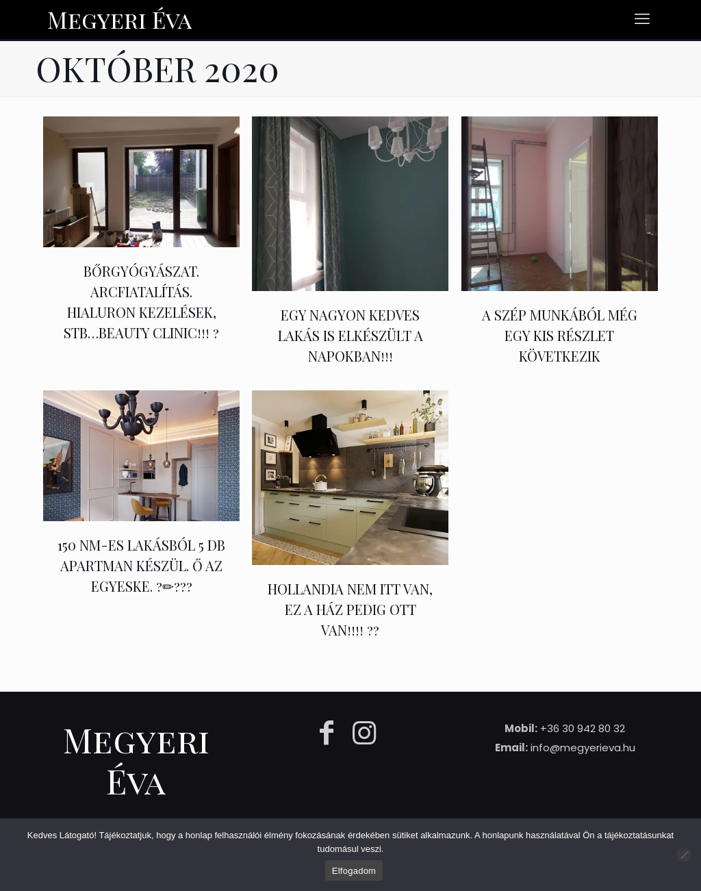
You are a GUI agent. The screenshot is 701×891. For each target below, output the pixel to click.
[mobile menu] (642, 19)
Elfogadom (354, 871)
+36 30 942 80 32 (582, 728)
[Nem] (684, 855)
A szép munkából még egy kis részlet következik (559, 335)
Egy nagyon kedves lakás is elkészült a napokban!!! (350, 335)
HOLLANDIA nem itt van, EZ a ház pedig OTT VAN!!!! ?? (350, 609)
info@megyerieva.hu (583, 747)
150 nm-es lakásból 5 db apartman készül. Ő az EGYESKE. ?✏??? (141, 565)
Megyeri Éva (119, 19)
